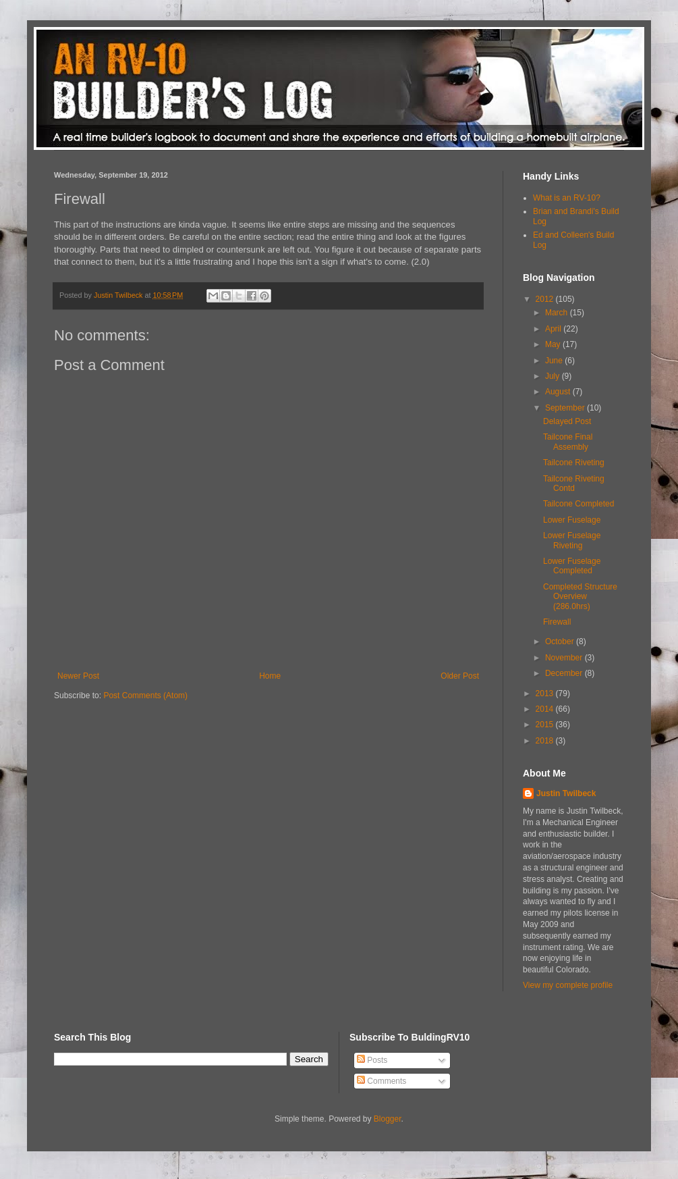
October (560, 641)
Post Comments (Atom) (145, 695)
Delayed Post (567, 421)
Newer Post (78, 676)
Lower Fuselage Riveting (571, 540)
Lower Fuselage (571, 520)
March (557, 312)
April (554, 329)
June (555, 360)
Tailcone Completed (578, 503)
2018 (546, 740)
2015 (546, 724)
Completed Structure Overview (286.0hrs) (580, 596)
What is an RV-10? (566, 198)
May (554, 344)
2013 (546, 693)
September (566, 408)
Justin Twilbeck (566, 793)
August (559, 391)
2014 (546, 709)
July (553, 376)
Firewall (557, 622)
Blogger (387, 1119)
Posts (372, 1060)
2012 (546, 299)
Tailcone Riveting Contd (573, 483)
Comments (381, 1081)
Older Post (460, 676)
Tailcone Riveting (573, 462)
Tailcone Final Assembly (567, 441)
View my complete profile (568, 985)
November (565, 657)
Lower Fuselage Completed (571, 565)
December (565, 673)
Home (270, 676)
